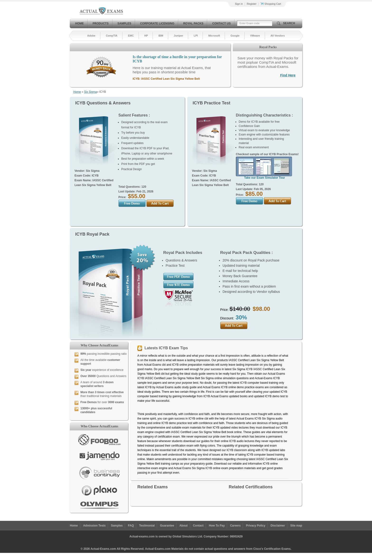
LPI (196, 35)
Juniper (178, 35)
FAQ (131, 525)
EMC (131, 35)
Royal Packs (193, 23)
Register (251, 3)
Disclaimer (277, 525)
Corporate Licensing (157, 23)
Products (100, 23)
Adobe (91, 35)
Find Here (288, 75)
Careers (235, 525)
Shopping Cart (270, 3)
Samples (124, 23)
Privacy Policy (255, 525)
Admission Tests (94, 525)
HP (146, 35)
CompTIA (111, 35)
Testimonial (147, 525)
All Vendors (277, 35)
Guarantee (167, 525)
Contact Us (221, 23)
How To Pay (217, 525)
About (183, 525)
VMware (255, 35)
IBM (160, 35)
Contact (198, 525)
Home (79, 23)
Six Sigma (90, 91)
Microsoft (214, 35)
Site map (296, 525)
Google (235, 35)
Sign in (239, 3)
